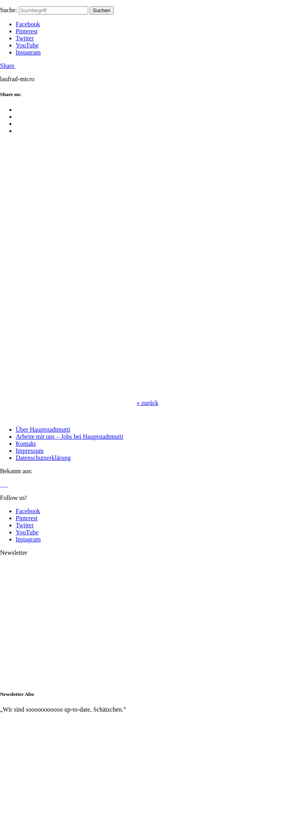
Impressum (29, 450)
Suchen (101, 10)
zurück (148, 403)
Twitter (25, 38)
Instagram (28, 52)
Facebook (28, 24)
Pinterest (27, 31)
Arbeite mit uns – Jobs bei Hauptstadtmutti (69, 436)
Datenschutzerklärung (43, 457)
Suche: (8, 10)
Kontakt (26, 443)
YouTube (27, 45)
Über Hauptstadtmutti (43, 429)
